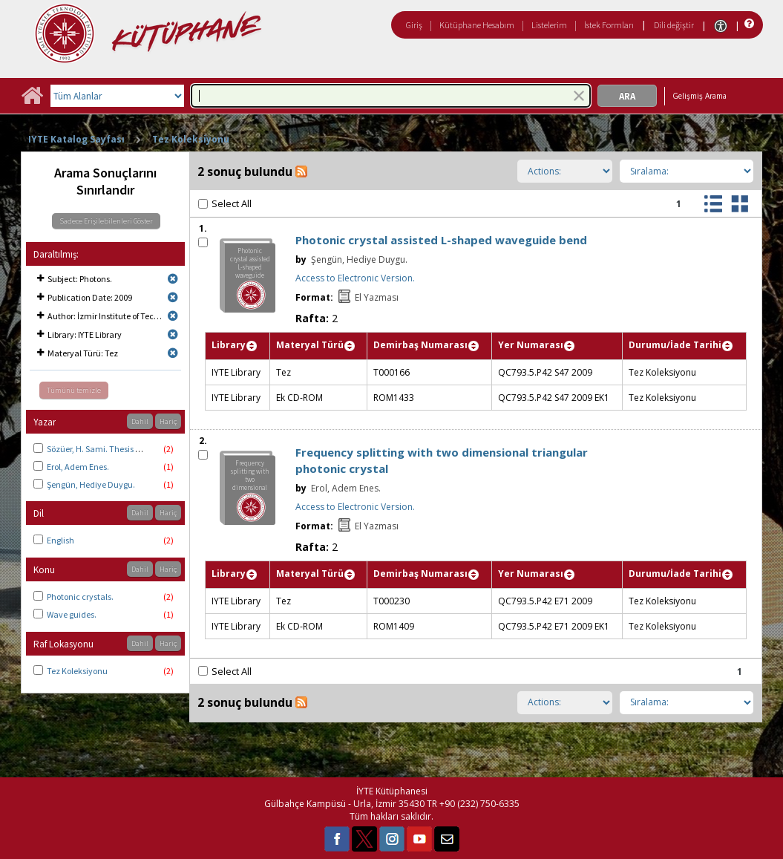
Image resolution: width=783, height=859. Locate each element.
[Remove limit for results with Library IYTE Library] (173, 334)
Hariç (168, 421)
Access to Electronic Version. (355, 278)
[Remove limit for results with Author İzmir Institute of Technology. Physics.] (173, 316)
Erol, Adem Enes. (78, 466)
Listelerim (549, 24)
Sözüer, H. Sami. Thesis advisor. (106, 448)
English (60, 540)
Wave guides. (71, 614)
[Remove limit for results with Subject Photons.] (173, 279)
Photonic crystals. (80, 596)
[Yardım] (748, 24)
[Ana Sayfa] (32, 100)
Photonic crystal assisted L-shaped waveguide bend (441, 239)
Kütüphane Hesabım (476, 24)
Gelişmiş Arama (699, 96)
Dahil (139, 421)
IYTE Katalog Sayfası (76, 139)
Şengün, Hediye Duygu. (91, 484)
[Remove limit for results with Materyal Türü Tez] (173, 353)
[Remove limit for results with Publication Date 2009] (173, 297)
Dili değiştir (674, 24)
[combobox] (390, 96)
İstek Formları (609, 24)
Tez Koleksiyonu (190, 139)
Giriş (414, 24)
